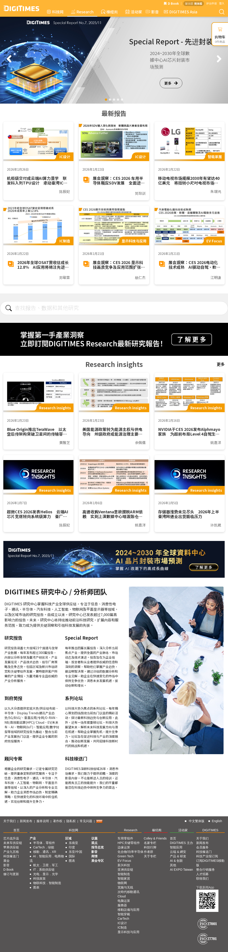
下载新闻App (205, 887)
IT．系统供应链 (44, 869)
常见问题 (86, 821)
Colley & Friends (155, 838)
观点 (94, 843)
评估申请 (211, 3)
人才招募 (202, 874)
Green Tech (126, 856)
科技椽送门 (11, 856)
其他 (173, 865)
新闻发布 (26, 821)
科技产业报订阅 (207, 856)
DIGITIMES (210, 830)
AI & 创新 (176, 860)
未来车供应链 (12, 843)
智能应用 (176, 847)
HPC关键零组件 (129, 843)
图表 (36, 887)
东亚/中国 (75, 852)
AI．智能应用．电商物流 (47, 858)
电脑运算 (124, 901)
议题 (94, 838)
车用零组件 (125, 838)
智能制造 (124, 874)
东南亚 (73, 843)
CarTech (123, 918)
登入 (221, 3)
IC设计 (122, 923)
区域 (68, 838)
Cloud (122, 896)
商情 (94, 856)
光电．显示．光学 (45, 874)
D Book (171, 3)
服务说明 (43, 821)
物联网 (122, 883)
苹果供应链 (11, 847)
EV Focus (124, 860)
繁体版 (189, 3)
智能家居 (124, 878)
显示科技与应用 (128, 932)
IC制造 (122, 927)
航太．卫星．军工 (45, 865)
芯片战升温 (11, 838)
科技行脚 (150, 847)
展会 (6, 860)
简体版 (198, 3)
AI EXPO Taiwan (181, 869)
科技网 (55, 11)
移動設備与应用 (128, 909)
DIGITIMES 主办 (181, 843)
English (217, 821)
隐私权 (71, 821)
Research (82, 11)
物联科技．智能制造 (47, 883)
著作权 (57, 821)
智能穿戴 (124, 914)
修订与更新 (11, 874)
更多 (171, 83)
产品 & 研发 (178, 856)
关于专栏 (150, 856)
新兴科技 (124, 865)
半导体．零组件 (44, 843)
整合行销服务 (205, 869)
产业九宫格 (11, 852)
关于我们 (9, 821)
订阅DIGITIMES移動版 (210, 863)
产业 (33, 838)
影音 (151, 11)
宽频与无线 (125, 887)
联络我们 (202, 878)
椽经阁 (109, 11)
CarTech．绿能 (43, 847)
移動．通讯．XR (44, 852)
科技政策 (39, 878)
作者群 (148, 852)
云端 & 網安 (178, 852)
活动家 (133, 11)
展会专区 (97, 860)
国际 (72, 856)
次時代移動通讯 (128, 892)
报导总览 (97, 847)
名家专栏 (150, 843)
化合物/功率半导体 (130, 852)
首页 (16, 830)
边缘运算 (124, 847)
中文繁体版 (196, 821)
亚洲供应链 (125, 869)
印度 (72, 847)
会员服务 (202, 847)
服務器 (122, 905)
